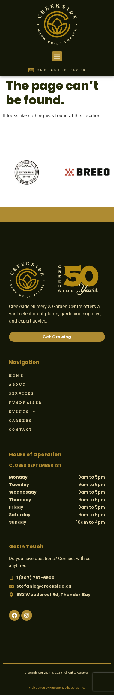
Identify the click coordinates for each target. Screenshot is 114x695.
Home (16, 375)
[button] (57, 56)
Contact (20, 429)
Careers (20, 420)
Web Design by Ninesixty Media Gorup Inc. (57, 687)
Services (21, 393)
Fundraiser (25, 402)
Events (22, 411)
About (17, 384)
